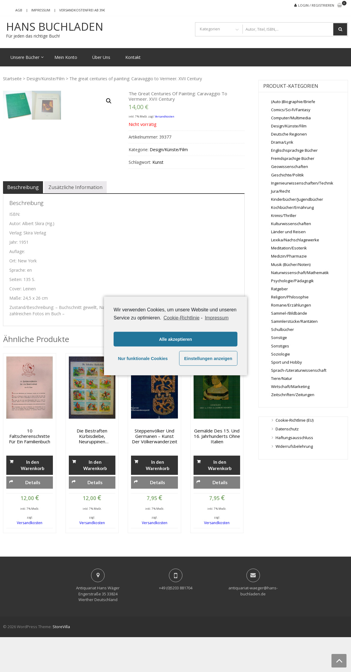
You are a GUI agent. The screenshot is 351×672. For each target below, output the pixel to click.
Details (32, 517)
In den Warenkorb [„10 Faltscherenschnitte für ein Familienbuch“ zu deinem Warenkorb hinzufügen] (32, 500)
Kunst (157, 162)
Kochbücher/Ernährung (292, 207)
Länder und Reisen (288, 231)
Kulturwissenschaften (291, 223)
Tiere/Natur (281, 378)
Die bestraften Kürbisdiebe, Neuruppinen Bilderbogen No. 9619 (92, 471)
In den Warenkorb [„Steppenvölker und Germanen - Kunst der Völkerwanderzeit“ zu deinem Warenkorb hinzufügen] (157, 500)
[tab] (23, 222)
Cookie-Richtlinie (181, 317)
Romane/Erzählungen (291, 305)
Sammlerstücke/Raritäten (294, 321)
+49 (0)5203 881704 (175, 622)
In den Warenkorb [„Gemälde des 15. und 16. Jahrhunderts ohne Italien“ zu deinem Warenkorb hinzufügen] (220, 500)
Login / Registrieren (316, 5)
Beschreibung (23, 222)
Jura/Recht (280, 191)
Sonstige (279, 337)
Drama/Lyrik (282, 142)
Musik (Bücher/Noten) (290, 264)
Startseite (12, 78)
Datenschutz (287, 429)
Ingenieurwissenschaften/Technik (302, 183)
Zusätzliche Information (75, 222)
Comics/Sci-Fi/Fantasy (290, 109)
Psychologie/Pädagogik (292, 280)
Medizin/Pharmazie (289, 256)
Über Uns (101, 57)
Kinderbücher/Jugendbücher (297, 199)
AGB (18, 10)
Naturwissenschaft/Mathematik (300, 272)
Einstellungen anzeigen (208, 358)
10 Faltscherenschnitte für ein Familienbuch (29, 471)
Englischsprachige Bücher (294, 150)
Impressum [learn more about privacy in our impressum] (216, 317)
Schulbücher (282, 329)
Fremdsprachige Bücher (292, 158)
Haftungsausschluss (294, 437)
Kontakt (133, 57)
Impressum (40, 10)
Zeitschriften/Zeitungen (292, 394)
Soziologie (280, 354)
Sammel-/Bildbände (289, 313)
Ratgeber (279, 289)
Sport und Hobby (286, 362)
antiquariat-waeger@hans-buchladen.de (253, 625)
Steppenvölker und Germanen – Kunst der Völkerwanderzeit (154, 471)
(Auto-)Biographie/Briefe (293, 101)
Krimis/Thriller (283, 215)
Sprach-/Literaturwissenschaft (298, 370)
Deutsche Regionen (289, 134)
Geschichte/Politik (287, 175)
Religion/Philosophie (290, 297)
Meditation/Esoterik (289, 248)
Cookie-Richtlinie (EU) (294, 420)
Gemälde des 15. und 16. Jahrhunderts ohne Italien (217, 471)
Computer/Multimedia (291, 118)
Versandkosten (164, 116)
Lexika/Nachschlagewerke (295, 240)
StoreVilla (61, 661)
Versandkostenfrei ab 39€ (82, 10)
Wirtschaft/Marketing (290, 386)
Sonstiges (280, 346)
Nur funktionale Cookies (143, 358)
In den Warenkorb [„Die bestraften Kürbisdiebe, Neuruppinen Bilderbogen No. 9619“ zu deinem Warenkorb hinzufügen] (95, 500)
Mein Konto (65, 57)
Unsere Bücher (25, 57)
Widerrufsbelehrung (294, 446)
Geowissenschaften (289, 166)
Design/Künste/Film (45, 78)
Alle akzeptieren (175, 339)
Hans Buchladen (54, 26)
